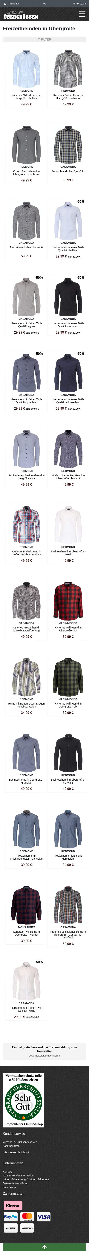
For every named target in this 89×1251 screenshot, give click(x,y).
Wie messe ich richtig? (16, 1152)
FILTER (44, 39)
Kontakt (7, 1171)
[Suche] (44, 3)
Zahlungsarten (11, 1145)
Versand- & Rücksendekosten (20, 1142)
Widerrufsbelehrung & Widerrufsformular (26, 1179)
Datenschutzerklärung (15, 1183)
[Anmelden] (11, 4)
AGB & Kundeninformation (18, 1175)
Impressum (9, 1187)
